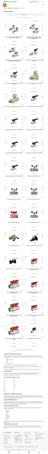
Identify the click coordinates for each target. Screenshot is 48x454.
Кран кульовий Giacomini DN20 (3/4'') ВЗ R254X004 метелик (14, 316)
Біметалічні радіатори (39, 437)
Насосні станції (27, 441)
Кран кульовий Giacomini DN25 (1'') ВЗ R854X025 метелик (14, 339)
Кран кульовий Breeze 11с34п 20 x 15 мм (34, 245)
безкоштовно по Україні (35, 2)
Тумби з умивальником (39, 433)
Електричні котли (28, 433)
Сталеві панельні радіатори (38, 435)
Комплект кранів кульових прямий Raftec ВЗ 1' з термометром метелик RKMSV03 (14, 60)
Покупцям (6, 440)
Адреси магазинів (7, 436)
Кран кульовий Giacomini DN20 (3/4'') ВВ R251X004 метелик (34, 292)
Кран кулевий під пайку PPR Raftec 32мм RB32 (34, 129)
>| (33, 350)
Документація (6, 443)
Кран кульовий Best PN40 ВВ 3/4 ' (14, 222)
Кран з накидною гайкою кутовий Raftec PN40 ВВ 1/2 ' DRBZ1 (34, 60)
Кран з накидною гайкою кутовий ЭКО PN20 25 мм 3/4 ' (34, 84)
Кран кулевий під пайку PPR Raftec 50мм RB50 (34, 152)
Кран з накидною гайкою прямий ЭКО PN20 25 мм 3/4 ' (14, 107)
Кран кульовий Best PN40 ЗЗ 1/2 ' (34, 222)
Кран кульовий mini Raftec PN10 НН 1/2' (34, 338)
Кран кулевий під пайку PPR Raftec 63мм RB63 (13, 176)
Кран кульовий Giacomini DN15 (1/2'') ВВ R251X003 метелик (34, 269)
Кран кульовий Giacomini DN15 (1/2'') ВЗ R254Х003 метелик (14, 292)
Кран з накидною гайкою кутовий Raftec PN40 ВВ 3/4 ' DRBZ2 (14, 84)
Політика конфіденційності (9, 446)
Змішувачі (27, 436)
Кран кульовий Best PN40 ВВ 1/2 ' (34, 199)
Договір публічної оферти (20, 446)
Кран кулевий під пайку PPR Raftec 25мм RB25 (13, 129)
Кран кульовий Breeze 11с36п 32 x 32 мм (13, 268)
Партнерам (6, 442)
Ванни (36, 432)
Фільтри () (24, 14)
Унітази (26, 437)
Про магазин (6, 435)
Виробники (6, 439)
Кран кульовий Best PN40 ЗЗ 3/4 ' (14, 245)
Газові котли (27, 432)
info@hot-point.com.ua (19, 441)
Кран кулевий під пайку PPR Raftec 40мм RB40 (13, 152)
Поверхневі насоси (28, 442)
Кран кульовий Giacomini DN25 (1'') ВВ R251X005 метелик (34, 316)
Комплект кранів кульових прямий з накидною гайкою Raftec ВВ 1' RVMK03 (14, 37)
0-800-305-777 (34, 1)
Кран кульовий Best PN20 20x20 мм (34, 176)
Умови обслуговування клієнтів (32, 446)
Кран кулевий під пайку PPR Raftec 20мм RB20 (34, 106)
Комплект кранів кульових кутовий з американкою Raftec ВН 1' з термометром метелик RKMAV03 (34, 37)
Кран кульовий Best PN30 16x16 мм (13, 199)
